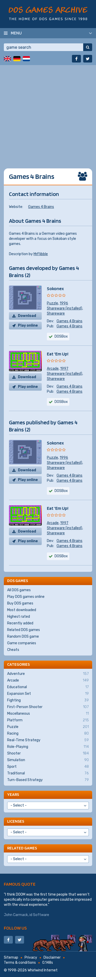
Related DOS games (23, 630)
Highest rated (18, 616)
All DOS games (19, 590)
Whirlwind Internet (43, 970)
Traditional (48, 773)
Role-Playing (48, 746)
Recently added (20, 623)
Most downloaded (21, 610)
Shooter (48, 753)
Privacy (31, 957)
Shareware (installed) (64, 308)
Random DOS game (23, 636)
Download (27, 316)
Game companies (21, 643)
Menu (16, 32)
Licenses (15, 821)
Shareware (56, 313)
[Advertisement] (48, 113)
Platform (48, 720)
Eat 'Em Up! (57, 353)
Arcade (53, 368)
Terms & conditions (20, 962)
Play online (28, 325)
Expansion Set (48, 693)
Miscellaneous (48, 713)
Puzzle (52, 303)
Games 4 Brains (41, 207)
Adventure (48, 673)
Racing (48, 733)
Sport (48, 766)
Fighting (48, 700)
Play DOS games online (26, 597)
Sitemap (11, 957)
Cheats (13, 650)
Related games (22, 848)
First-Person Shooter (48, 707)
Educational (48, 687)
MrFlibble (41, 254)
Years (13, 794)
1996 (64, 303)
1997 (64, 368)
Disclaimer (52, 957)
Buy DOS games (20, 603)
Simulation (48, 760)
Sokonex (55, 288)
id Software (39, 915)
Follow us (15, 928)
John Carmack (16, 915)
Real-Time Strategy (48, 740)
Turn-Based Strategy (48, 780)
